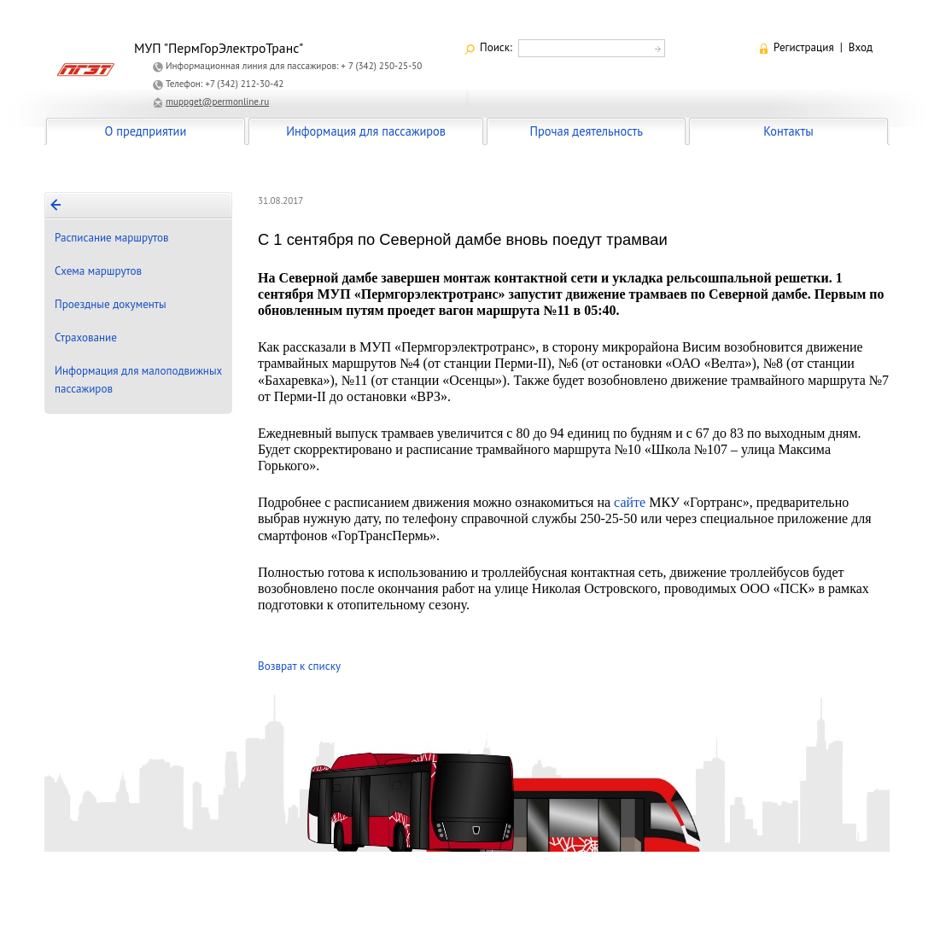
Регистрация (803, 47)
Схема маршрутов (98, 271)
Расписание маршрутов (112, 237)
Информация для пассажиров (366, 131)
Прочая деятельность (586, 131)
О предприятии (146, 131)
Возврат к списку (299, 666)
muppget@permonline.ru (217, 102)
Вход (861, 47)
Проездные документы (110, 304)
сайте (629, 502)
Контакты (788, 131)
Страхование (86, 337)
